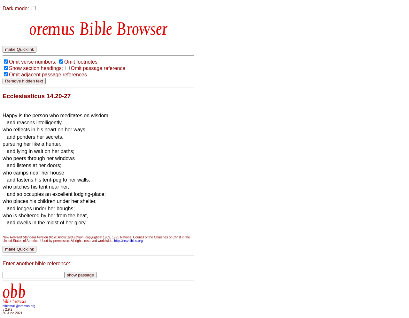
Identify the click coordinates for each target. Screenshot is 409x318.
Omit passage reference (98, 68)
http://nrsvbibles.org (128, 241)
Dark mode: (16, 8)
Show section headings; (36, 68)
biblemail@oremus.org (19, 306)
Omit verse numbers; (32, 62)
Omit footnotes (80, 62)
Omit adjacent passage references (48, 74)
